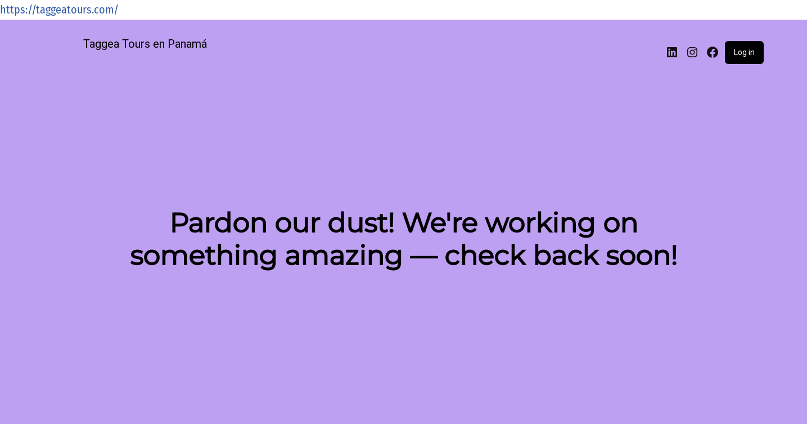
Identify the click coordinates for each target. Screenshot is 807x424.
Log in (744, 52)
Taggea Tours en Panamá (145, 44)
